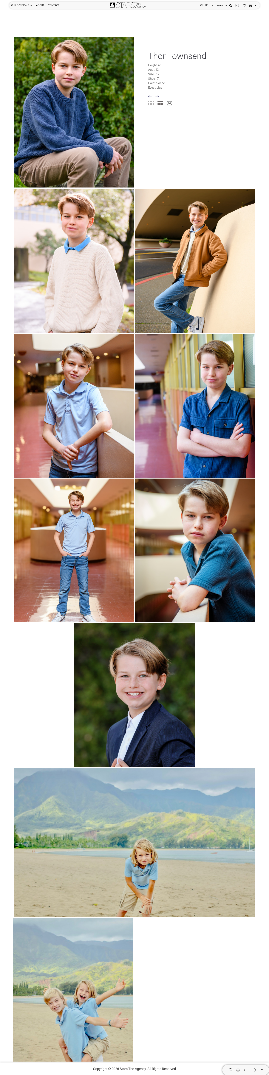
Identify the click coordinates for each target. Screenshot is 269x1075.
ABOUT (40, 5)
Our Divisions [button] (20, 5)
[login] (218, 5)
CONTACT (53, 5)
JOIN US (203, 5)
